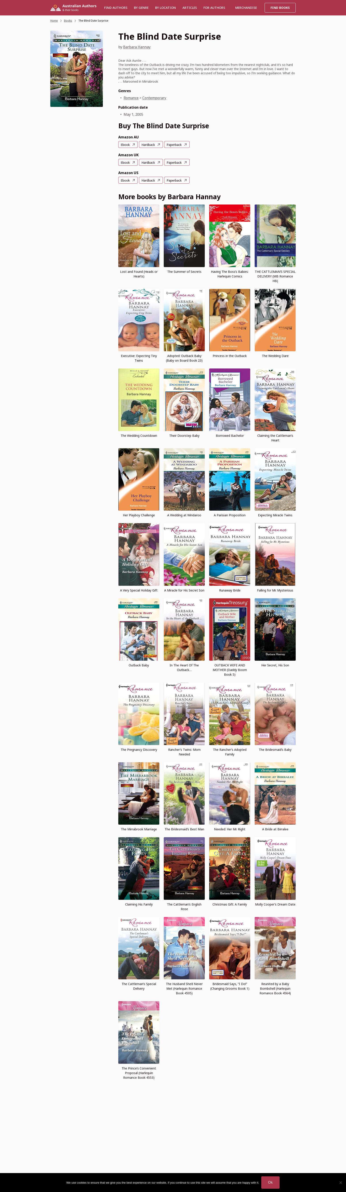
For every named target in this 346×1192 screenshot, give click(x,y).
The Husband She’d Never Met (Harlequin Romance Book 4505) (184, 988)
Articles (189, 8)
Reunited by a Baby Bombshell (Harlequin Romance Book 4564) (275, 988)
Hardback (148, 145)
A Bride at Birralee (275, 829)
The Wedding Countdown (139, 435)
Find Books (280, 8)
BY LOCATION (165, 8)
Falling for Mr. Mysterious (275, 590)
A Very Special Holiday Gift (139, 590)
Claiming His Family (139, 904)
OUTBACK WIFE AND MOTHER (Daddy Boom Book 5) (230, 670)
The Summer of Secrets (184, 272)
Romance (131, 97)
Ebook (125, 145)
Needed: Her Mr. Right (229, 829)
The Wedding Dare (275, 356)
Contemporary (154, 97)
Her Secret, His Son (275, 665)
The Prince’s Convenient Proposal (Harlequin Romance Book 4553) (139, 1073)
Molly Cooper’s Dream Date (275, 904)
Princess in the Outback (230, 356)
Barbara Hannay (136, 47)
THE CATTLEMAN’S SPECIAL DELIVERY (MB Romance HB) (275, 276)
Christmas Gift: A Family (229, 904)
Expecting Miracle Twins (275, 515)
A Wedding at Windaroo (184, 515)
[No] (340, 1182)
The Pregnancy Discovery (139, 750)
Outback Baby (139, 665)
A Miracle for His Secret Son (184, 590)
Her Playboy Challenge (139, 515)
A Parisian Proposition (230, 515)
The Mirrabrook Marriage (139, 829)
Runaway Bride (230, 590)
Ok (270, 1182)
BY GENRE (141, 8)
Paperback (174, 145)
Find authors (115, 8)
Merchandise (246, 8)
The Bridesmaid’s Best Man (184, 829)
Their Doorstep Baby (184, 435)
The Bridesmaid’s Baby (275, 750)
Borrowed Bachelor (230, 435)
